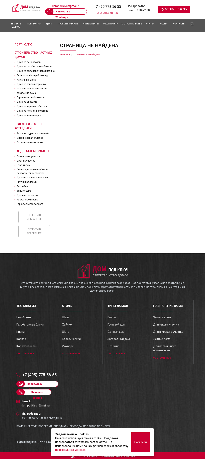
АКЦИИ (163, 23)
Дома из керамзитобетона (32, 106)
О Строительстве (132, 23)
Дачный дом (116, 331)
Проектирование (68, 23)
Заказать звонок (107, 13)
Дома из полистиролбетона (32, 110)
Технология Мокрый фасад (32, 75)
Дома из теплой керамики (31, 84)
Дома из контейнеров (29, 115)
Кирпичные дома (26, 79)
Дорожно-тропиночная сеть (32, 177)
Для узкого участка (166, 324)
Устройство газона (27, 199)
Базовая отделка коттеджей (33, 133)
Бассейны (22, 186)
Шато (65, 331)
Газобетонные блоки (30, 324)
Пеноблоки (23, 317)
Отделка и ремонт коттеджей (28, 126)
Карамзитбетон (26, 346)
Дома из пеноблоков (29, 62)
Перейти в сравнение (34, 231)
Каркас (21, 339)
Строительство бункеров (31, 97)
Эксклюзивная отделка (30, 142)
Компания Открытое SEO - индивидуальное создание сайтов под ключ (63, 426)
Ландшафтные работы (31, 151)
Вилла (112, 317)
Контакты (179, 23)
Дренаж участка (26, 160)
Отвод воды (23, 165)
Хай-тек (67, 324)
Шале (65, 317)
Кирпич (21, 331)
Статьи (150, 23)
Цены (49, 23)
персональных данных (70, 449)
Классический (71, 339)
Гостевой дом (116, 324)
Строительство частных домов (33, 55)
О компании (110, 23)
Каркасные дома (26, 93)
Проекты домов (16, 25)
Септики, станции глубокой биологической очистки (32, 171)
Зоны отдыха (24, 190)
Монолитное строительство (32, 88)
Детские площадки (27, 195)
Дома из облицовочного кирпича (36, 71)
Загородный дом (119, 339)
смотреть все (25, 353)
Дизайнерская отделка (30, 137)
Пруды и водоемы (27, 182)
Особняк (113, 346)
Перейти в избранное (34, 216)
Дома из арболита (27, 101)
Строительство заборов (30, 204)
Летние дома (162, 339)
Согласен (140, 442)
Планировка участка (28, 156)
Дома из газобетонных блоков (34, 66)
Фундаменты (91, 23)
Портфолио (34, 23)
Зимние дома (162, 317)
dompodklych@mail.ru (66, 6)
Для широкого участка (168, 331)
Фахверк (67, 346)
